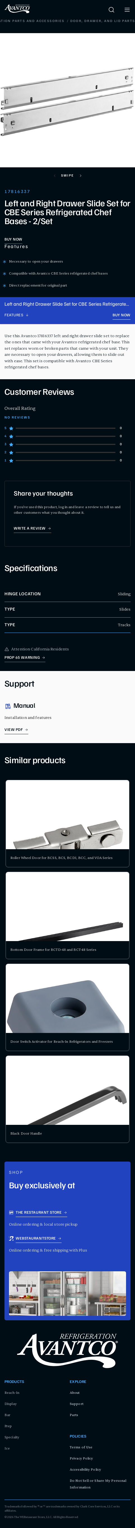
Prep (8, 1426)
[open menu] (127, 9)
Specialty (11, 1437)
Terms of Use (81, 1447)
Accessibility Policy (85, 1469)
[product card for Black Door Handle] (67, 1099)
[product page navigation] (16, 315)
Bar (7, 1415)
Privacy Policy (81, 1458)
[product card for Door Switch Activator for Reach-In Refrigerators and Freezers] (67, 1007)
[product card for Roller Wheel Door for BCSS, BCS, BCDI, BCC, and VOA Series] (67, 823)
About (75, 1392)
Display (10, 1404)
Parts (74, 1415)
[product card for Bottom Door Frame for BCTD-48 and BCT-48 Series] (67, 915)
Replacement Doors (83, 21)
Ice (7, 1448)
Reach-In (11, 1392)
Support (76, 1404)
